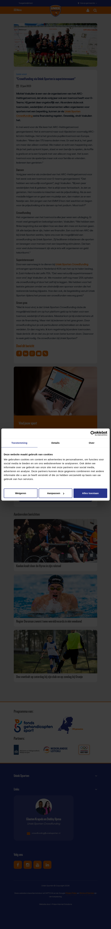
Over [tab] (91, 442)
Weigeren (20, 493)
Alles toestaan (90, 493)
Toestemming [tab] (19, 442)
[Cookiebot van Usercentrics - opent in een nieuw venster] (93, 433)
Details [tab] (55, 442)
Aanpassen (55, 493)
